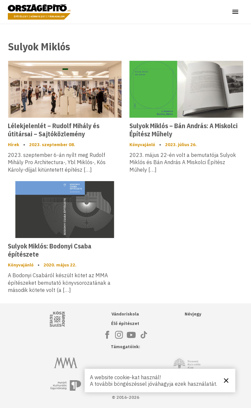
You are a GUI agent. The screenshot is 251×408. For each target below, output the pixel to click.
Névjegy (193, 314)
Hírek (13, 144)
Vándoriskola (125, 314)
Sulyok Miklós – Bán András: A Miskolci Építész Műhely (183, 129)
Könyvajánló (142, 144)
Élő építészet (125, 323)
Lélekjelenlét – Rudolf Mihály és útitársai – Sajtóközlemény (53, 129)
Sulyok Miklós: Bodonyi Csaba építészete (50, 250)
